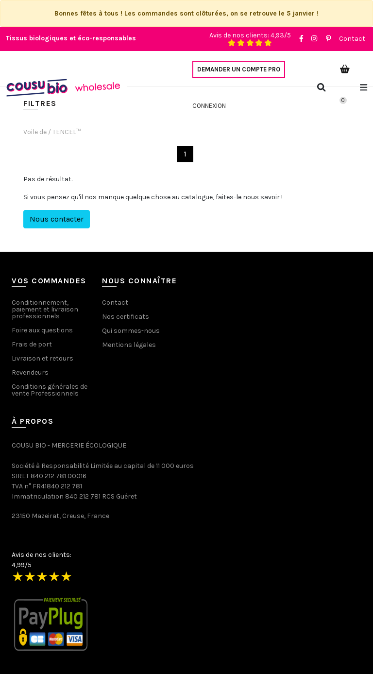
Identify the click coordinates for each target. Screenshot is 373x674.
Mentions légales (129, 345)
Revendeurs (30, 372)
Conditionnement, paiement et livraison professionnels (45, 309)
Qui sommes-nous (131, 331)
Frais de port (32, 344)
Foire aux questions (42, 330)
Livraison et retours (42, 358)
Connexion (209, 105)
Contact (352, 39)
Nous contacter (57, 219)
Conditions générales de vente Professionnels (49, 389)
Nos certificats (125, 316)
